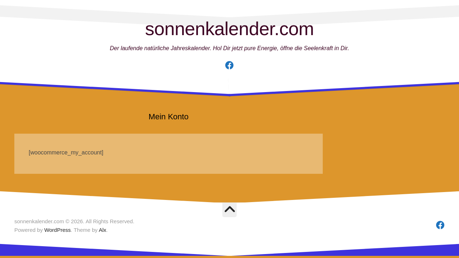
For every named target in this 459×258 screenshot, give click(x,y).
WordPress (57, 230)
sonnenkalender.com (229, 28)
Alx (102, 230)
